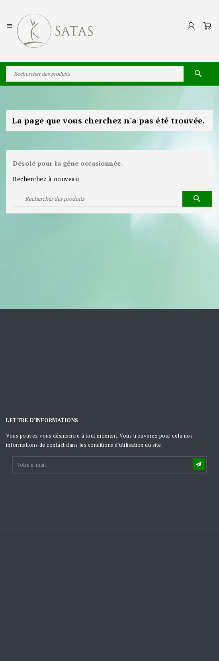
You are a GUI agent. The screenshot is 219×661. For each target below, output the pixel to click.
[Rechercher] (109, 74)
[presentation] (73, 494)
